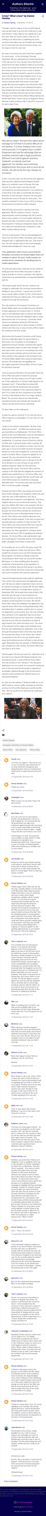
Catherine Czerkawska (20, 1331)
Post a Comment (10, 1481)
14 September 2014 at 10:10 (22, 934)
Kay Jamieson (21, 750)
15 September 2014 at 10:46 (22, 1324)
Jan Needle (15, 859)
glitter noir (15, 1105)
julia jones (15, 1241)
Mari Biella (15, 813)
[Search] (42, 4)
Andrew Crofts (17, 1052)
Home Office (8, 750)
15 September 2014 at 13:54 (22, 1449)
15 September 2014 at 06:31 (22, 1220)
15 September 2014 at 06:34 (22, 1234)
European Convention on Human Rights (18, 745)
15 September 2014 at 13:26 (22, 1421)
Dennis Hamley (8, 740)
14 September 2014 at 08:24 (22, 806)
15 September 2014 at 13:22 (22, 1394)
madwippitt (15, 797)
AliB (12, 1002)
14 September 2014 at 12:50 (22, 1099)
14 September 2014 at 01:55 (22, 777)
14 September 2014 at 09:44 (22, 876)
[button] (42, 16)
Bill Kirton (14, 1024)
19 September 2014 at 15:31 (22, 1476)
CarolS (13, 759)
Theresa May (35, 750)
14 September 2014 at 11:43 (22, 1046)
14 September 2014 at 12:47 (22, 1066)
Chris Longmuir (17, 941)
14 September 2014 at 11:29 (22, 1017)
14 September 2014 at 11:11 (22, 995)
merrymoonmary (28, 1507)
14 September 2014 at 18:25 (22, 1149)
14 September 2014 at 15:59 (22, 1117)
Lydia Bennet (16, 1427)
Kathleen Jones (17, 1123)
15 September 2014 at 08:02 (22, 1271)
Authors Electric (23, 4)
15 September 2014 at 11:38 (22, 1359)
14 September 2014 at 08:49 (22, 852)
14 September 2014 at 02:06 (22, 791)
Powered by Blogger (23, 1502)
